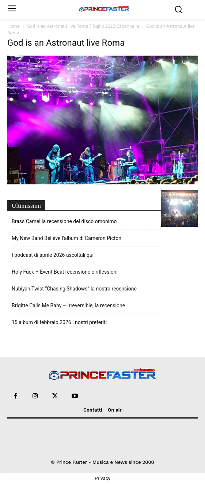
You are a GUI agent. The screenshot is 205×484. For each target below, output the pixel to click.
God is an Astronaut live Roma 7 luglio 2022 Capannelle (83, 26)
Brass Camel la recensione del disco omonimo (64, 221)
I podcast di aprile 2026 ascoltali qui (53, 255)
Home (13, 26)
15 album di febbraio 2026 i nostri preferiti (59, 322)
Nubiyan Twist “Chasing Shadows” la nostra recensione (74, 289)
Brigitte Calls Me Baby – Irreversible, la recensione (68, 305)
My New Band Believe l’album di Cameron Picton (66, 238)
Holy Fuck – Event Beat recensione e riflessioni (65, 272)
